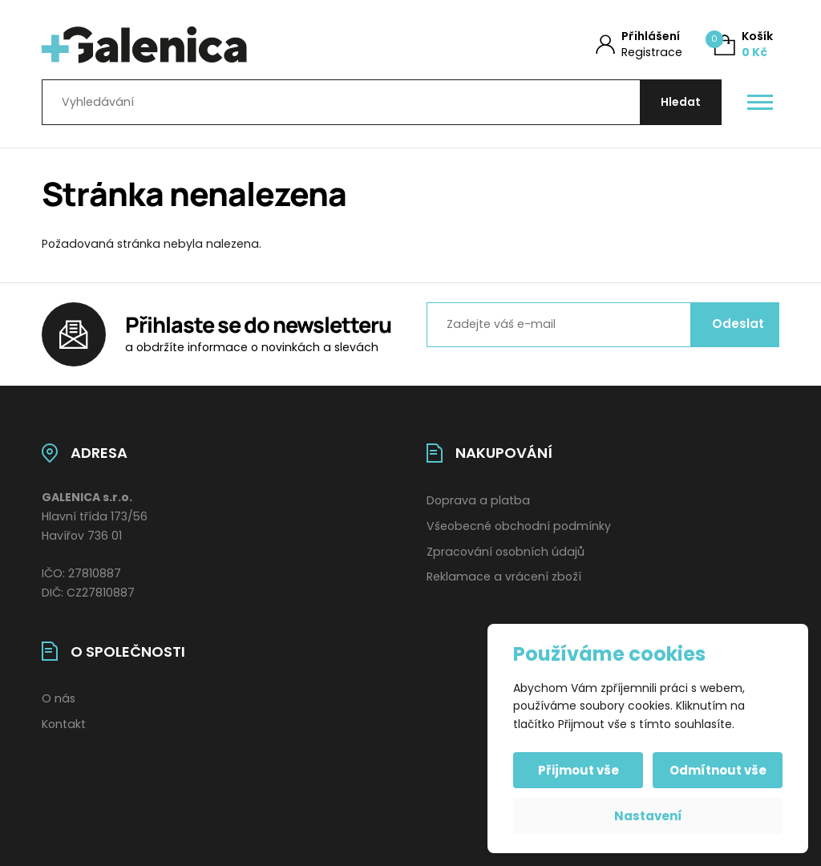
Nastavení (648, 815)
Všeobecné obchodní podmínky (519, 526)
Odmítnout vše (717, 770)
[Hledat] (681, 102)
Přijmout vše (578, 770)
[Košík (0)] (743, 44)
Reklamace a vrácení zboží (504, 577)
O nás (58, 698)
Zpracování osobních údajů (505, 552)
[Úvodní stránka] (208, 45)
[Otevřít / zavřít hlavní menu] (760, 103)
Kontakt (64, 724)
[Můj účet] (639, 44)
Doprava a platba (478, 500)
